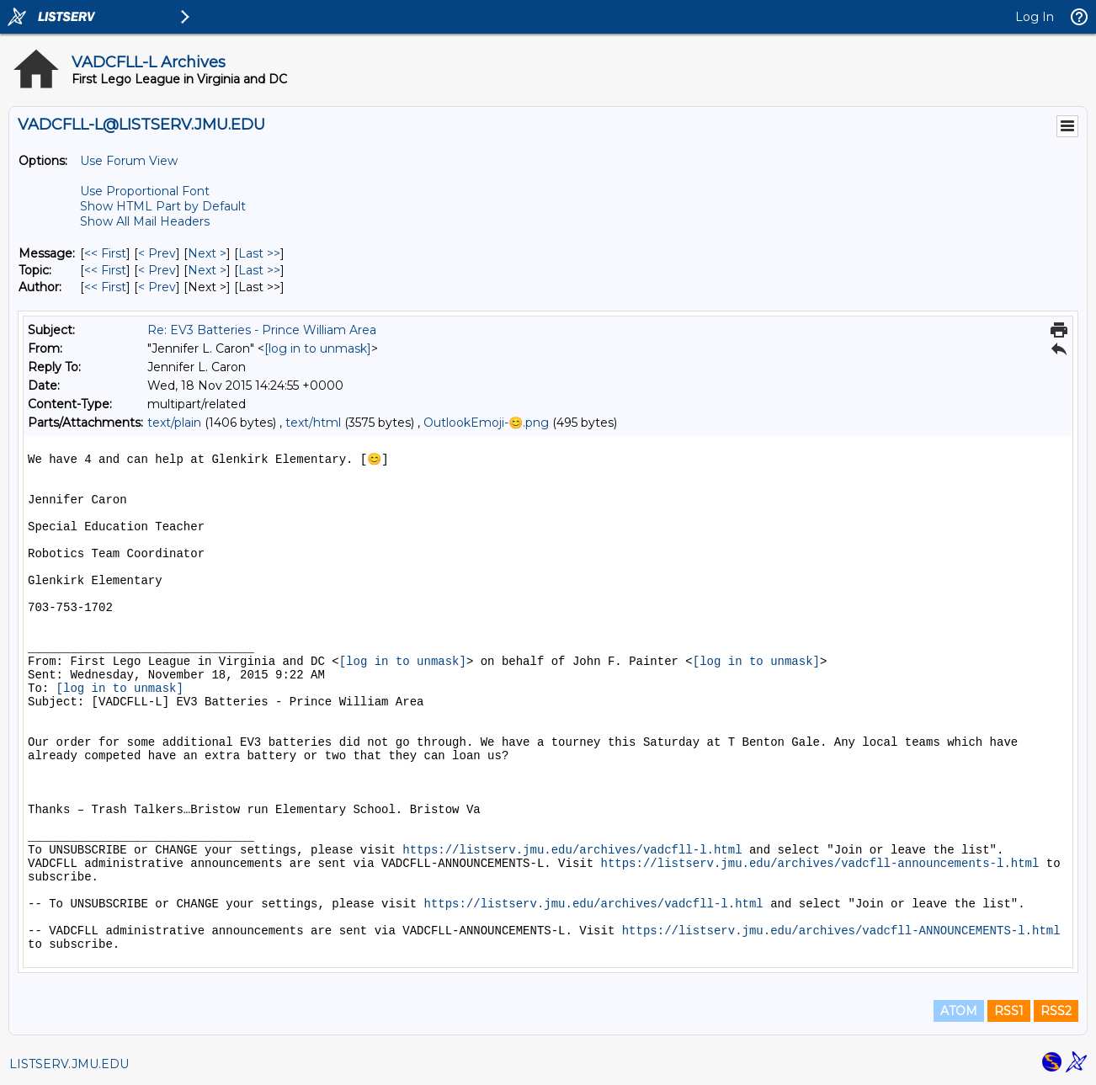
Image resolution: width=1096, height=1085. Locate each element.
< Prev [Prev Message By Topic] (157, 270)
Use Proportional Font (145, 191)
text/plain (174, 422)
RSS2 (1056, 1011)
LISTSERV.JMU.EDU (69, 1064)
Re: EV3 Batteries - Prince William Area (261, 330)
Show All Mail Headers (145, 221)
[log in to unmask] (317, 348)
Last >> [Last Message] (259, 253)
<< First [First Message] (105, 253)
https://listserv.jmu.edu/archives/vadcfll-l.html (572, 850)
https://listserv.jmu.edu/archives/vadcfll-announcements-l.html (820, 863)
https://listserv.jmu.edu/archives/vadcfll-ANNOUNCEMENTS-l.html (841, 931)
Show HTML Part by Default (163, 206)
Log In (1034, 16)
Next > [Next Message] (207, 253)
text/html (313, 422)
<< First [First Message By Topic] (105, 270)
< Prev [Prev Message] (157, 253)
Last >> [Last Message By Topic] (259, 270)
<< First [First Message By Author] (105, 287)
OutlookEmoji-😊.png (486, 422)
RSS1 (1009, 1011)
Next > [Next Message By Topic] (207, 270)
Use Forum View (129, 160)
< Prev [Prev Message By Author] (157, 287)
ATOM (958, 1011)
